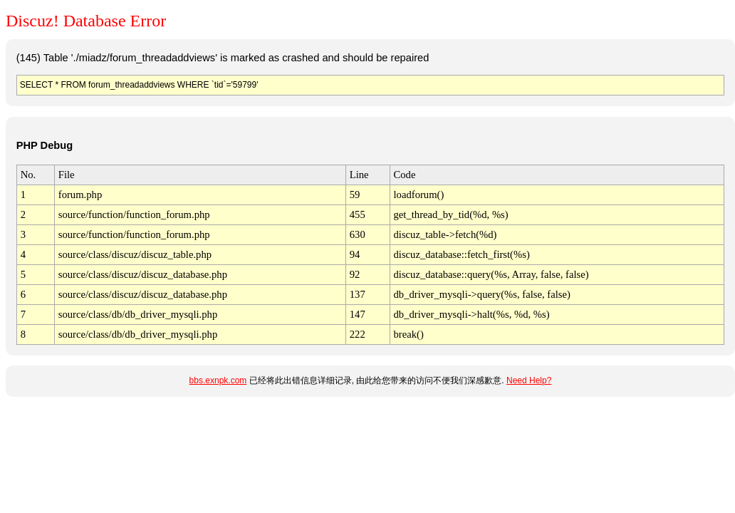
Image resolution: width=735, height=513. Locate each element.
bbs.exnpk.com (218, 380)
